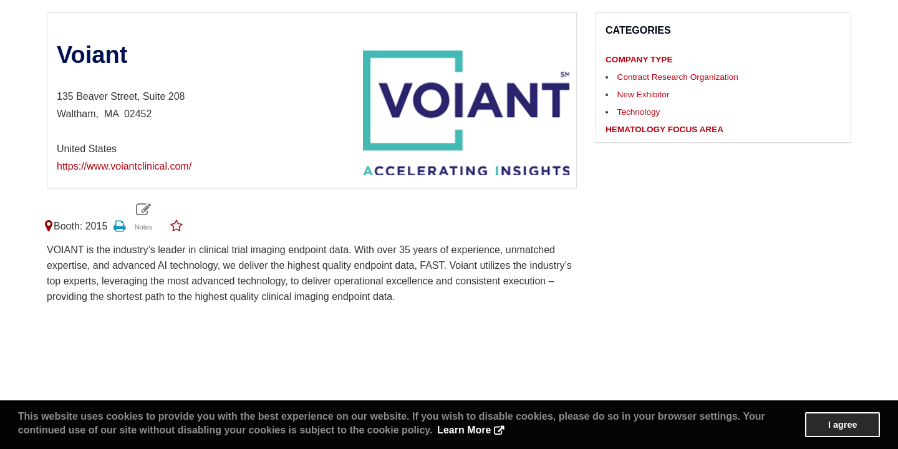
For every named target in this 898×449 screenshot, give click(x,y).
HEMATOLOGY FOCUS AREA (664, 129)
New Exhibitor (643, 94)
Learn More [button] (464, 430)
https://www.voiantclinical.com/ (124, 166)
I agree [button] (842, 425)
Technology (638, 112)
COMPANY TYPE (639, 59)
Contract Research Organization (677, 77)
